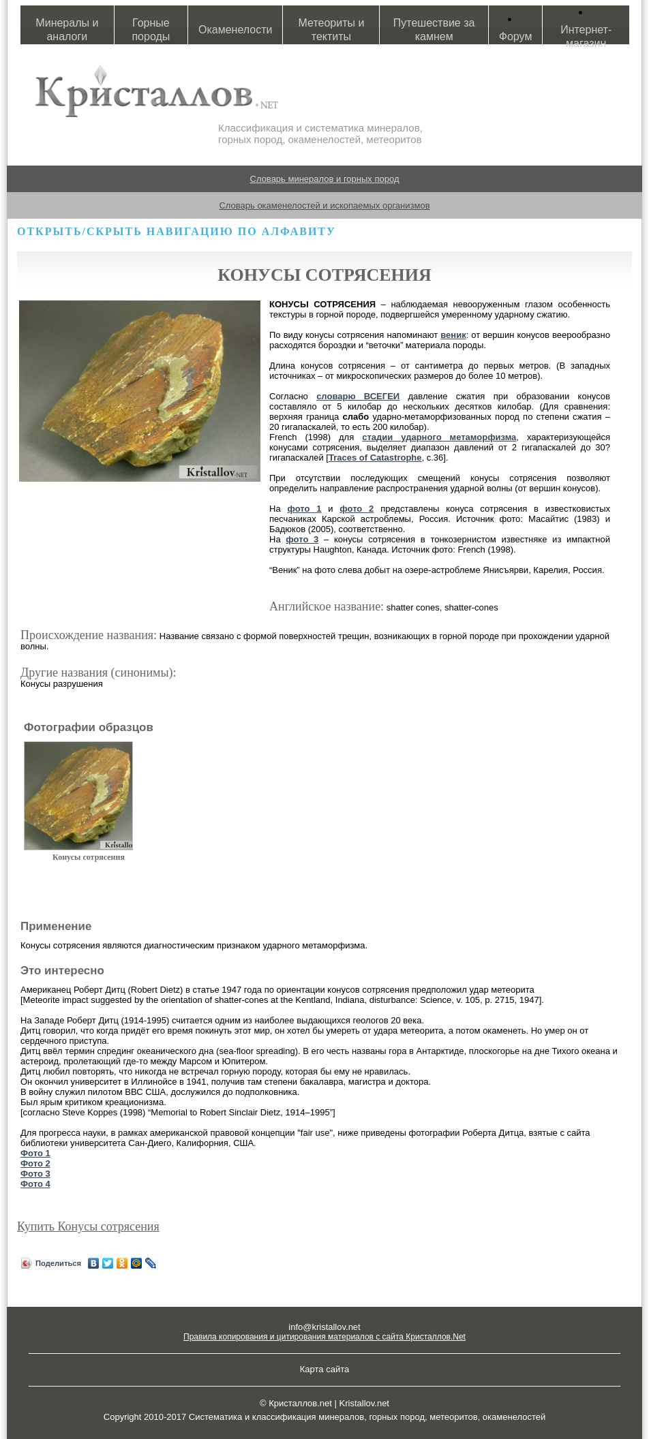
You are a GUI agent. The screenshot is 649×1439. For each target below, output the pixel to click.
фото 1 (304, 509)
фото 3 (302, 539)
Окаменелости (235, 29)
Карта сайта (324, 1369)
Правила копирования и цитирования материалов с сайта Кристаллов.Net (324, 1337)
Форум (515, 36)
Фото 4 (35, 1184)
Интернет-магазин (586, 36)
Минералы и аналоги (66, 29)
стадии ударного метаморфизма (439, 437)
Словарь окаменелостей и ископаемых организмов (324, 205)
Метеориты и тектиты (332, 29)
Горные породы (151, 29)
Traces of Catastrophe (375, 457)
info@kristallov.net (324, 1327)
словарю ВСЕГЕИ (357, 396)
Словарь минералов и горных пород (324, 179)
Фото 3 (35, 1174)
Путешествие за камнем (434, 29)
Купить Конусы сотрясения (88, 1226)
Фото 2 (35, 1163)
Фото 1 (35, 1153)
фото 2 (356, 509)
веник (453, 335)
